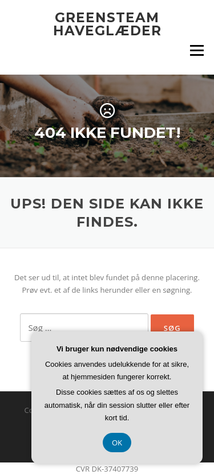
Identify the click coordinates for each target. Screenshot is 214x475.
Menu (197, 50)
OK (117, 442)
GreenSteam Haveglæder (107, 24)
